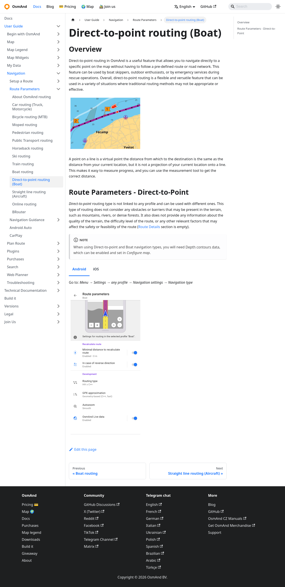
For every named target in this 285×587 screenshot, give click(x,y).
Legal (8, 314)
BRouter (19, 212)
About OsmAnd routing (31, 96)
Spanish (154, 546)
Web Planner (17, 274)
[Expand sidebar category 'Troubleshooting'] (58, 282)
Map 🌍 (28, 511)
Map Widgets (18, 57)
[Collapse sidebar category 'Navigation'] (58, 73)
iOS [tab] (96, 269)
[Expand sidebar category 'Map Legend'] (58, 49)
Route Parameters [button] (25, 89)
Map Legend (17, 49)
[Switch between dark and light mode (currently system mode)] (278, 6)
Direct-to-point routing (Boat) (31, 181)
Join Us (10, 321)
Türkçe (153, 567)
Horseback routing (27, 148)
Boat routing (22, 171)
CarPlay (16, 235)
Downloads (31, 539)
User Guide (13, 26)
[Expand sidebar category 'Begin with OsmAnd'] (58, 34)
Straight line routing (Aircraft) (29, 194)
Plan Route (16, 243)
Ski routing (21, 156)
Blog (50, 6)
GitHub (208, 6)
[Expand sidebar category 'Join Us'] (58, 321)
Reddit (91, 518)
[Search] (250, 6)
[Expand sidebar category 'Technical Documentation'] (58, 290)
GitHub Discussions (101, 504)
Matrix (91, 546)
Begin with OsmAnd (23, 34)
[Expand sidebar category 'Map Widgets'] (58, 57)
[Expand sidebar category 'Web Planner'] (58, 274)
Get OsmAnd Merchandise (231, 525)
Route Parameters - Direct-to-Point (256, 31)
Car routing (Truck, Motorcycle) (27, 106)
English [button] (183, 6)
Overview (243, 22)
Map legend (31, 532)
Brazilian (155, 553)
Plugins (13, 251)
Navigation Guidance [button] (27, 219)
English (154, 504)
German (154, 518)
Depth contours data (202, 247)
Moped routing (24, 124)
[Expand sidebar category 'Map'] (58, 41)
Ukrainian (156, 532)
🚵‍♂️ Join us (107, 6)
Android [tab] (79, 269)
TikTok (91, 532)
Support (214, 532)
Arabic (153, 560)
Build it (10, 298)
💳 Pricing (67, 6)
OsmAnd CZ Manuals (227, 518)
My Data (14, 65)
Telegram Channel (100, 539)
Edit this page (83, 449)
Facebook (93, 525)
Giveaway (29, 553)
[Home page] (73, 20)
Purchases (15, 259)
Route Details (149, 226)
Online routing (24, 204)
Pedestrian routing (27, 132)
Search (12, 266)
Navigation (16, 73)
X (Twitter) (94, 511)
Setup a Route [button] (21, 81)
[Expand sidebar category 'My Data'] (58, 65)
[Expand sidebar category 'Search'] (58, 266)
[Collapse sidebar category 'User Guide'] (58, 26)
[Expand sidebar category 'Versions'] (58, 306)
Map (10, 41)
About (27, 560)
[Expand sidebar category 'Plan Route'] (58, 243)
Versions (11, 306)
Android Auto (21, 227)
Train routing (23, 164)
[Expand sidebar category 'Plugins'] (58, 251)
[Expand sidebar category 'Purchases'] (58, 259)
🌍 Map (87, 6)
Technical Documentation (25, 290)
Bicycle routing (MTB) (30, 116)
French (153, 511)
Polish (153, 539)
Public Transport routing (32, 140)
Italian (153, 525)
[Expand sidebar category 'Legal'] (58, 314)
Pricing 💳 (30, 504)
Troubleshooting (20, 282)
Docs (37, 6)
